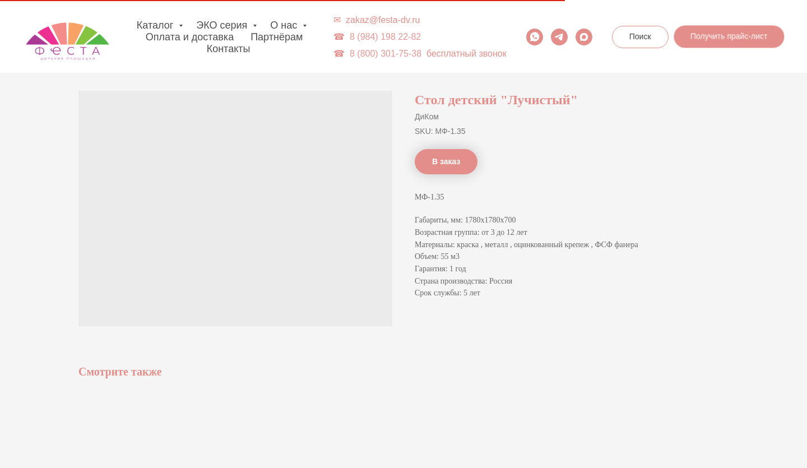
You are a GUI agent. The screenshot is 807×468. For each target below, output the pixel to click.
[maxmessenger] (584, 37)
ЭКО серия (223, 25)
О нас (285, 25)
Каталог (156, 25)
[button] (730, 36)
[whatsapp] (534, 37)
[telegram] (559, 37)
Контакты (229, 48)
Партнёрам (277, 37)
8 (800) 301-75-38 (385, 53)
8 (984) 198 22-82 (385, 36)
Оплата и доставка (190, 37)
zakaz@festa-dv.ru (383, 20)
